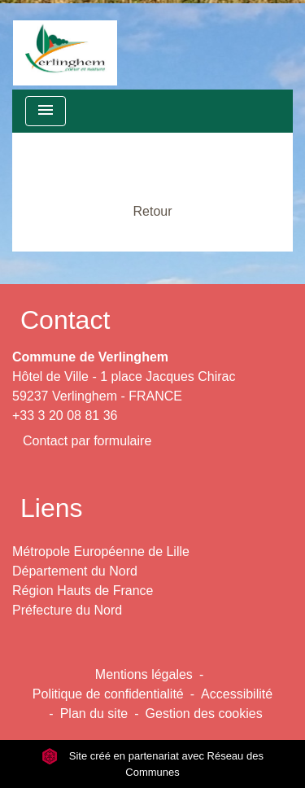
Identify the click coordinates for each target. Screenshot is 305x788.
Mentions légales (144, 674)
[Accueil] (65, 44)
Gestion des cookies (204, 713)
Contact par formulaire (87, 441)
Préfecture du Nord (67, 610)
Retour (152, 211)
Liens (51, 508)
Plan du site (94, 713)
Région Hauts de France (82, 591)
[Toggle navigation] (45, 111)
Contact (65, 320)
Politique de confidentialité (108, 694)
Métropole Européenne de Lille (101, 551)
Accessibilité (236, 694)
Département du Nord (74, 571)
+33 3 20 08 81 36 (64, 415)
